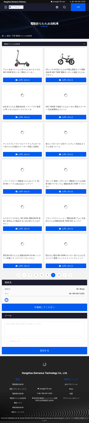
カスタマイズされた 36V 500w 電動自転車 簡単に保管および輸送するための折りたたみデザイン (21, 221)
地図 (71, 393)
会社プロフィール (71, 384)
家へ (3, 36)
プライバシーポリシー (71, 398)
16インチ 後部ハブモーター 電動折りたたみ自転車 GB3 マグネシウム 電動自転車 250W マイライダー (66, 184)
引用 (78, 7)
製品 (8, 36)
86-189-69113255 (77, 2)
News (71, 389)
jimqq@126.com (58, 2)
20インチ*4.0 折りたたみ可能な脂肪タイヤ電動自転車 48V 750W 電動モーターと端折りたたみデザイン (65, 72)
